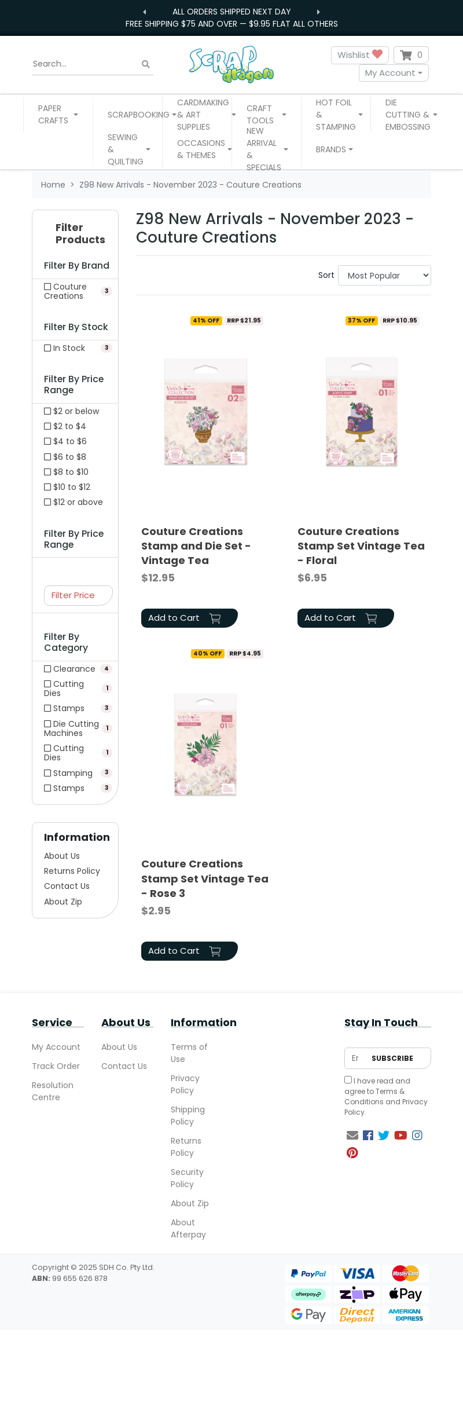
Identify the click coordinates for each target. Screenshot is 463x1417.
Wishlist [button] (360, 55)
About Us (62, 856)
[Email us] (352, 1135)
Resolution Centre (53, 1091)
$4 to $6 (65, 441)
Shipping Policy (188, 1115)
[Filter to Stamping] (75, 773)
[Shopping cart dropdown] (411, 55)
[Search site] (145, 64)
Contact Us (67, 886)
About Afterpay (188, 1228)
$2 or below (71, 411)
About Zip (63, 901)
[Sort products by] (384, 275)
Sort (326, 275)
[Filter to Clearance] (75, 668)
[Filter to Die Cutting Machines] (75, 728)
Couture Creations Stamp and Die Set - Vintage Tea (196, 545)
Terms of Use (189, 1053)
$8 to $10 (66, 472)
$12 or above (73, 502)
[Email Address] (355, 1058)
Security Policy (187, 1178)
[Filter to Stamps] (75, 708)
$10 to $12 (67, 487)
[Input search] (92, 64)
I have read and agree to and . (386, 1096)
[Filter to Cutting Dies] (75, 688)
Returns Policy (72, 871)
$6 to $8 (65, 457)
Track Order (56, 1066)
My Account (390, 73)
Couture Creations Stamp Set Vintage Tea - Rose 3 (205, 878)
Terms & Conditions (374, 1096)
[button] (58, 114)
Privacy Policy (185, 1084)
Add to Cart (184, 618)
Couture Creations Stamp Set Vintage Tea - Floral (361, 545)
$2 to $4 (65, 426)
